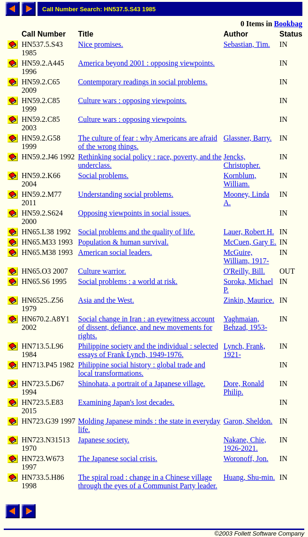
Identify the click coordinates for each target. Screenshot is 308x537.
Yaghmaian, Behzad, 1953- (245, 323)
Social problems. (103, 175)
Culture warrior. (102, 271)
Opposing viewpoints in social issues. (134, 213)
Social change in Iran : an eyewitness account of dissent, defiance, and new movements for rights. (146, 327)
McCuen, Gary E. (250, 242)
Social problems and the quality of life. (136, 232)
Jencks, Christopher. (242, 161)
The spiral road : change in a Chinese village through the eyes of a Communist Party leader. (148, 481)
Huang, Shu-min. (249, 477)
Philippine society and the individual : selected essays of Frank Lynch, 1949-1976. (148, 350)
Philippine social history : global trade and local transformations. (141, 369)
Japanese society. (103, 440)
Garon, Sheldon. (248, 421)
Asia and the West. (106, 300)
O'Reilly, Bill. (244, 271)
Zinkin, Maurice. (249, 300)
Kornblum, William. (240, 180)
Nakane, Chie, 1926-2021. (245, 444)
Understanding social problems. (125, 194)
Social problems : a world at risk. (128, 281)
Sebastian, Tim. (247, 44)
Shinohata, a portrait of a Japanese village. (141, 384)
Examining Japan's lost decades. (126, 402)
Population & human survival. (123, 242)
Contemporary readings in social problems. (143, 82)
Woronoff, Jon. (246, 458)
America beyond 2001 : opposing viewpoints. (146, 63)
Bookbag (288, 24)
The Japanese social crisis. (118, 458)
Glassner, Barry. (248, 138)
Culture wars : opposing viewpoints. (132, 100)
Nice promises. (100, 44)
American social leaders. (115, 252)
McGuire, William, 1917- (246, 256)
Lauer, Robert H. (249, 232)
